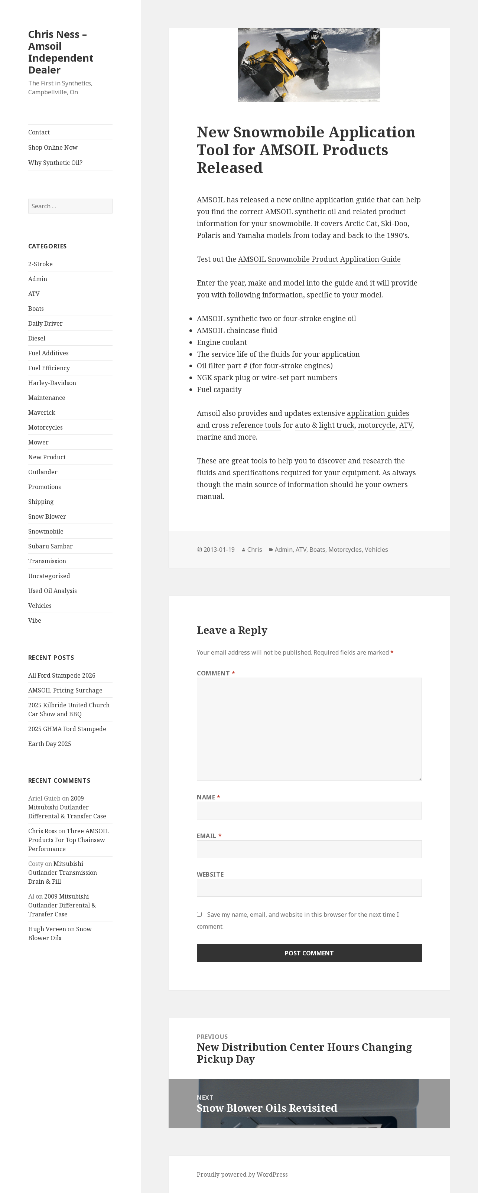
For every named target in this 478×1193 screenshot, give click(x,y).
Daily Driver (45, 323)
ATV (34, 294)
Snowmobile (46, 531)
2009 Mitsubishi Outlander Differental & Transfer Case (67, 807)
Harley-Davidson (52, 383)
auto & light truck (324, 425)
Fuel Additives (48, 353)
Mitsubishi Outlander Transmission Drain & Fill (62, 873)
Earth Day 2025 (49, 744)
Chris (254, 549)
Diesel (36, 338)
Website (210, 874)
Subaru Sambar (50, 546)
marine (209, 437)
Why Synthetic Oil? (55, 163)
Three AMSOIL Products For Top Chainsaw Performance (68, 840)
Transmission (47, 561)
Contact (39, 132)
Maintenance (46, 398)
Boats (36, 308)
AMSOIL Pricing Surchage (65, 690)
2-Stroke (40, 264)
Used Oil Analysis (52, 591)
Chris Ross (42, 831)
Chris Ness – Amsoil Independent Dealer (61, 51)
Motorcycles (45, 427)
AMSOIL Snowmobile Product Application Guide (319, 259)
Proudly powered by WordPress (242, 1174)
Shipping (41, 502)
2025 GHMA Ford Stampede (67, 729)
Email (209, 836)
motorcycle (377, 425)
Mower (38, 442)
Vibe (34, 620)
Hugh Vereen (47, 929)
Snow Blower (47, 516)
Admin (37, 279)
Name (209, 797)
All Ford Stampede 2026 (61, 675)
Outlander (43, 472)
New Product (47, 457)
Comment (216, 673)
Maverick (41, 412)
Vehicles (40, 606)
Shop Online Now (53, 147)
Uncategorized (49, 576)
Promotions (44, 487)
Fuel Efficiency (49, 368)
